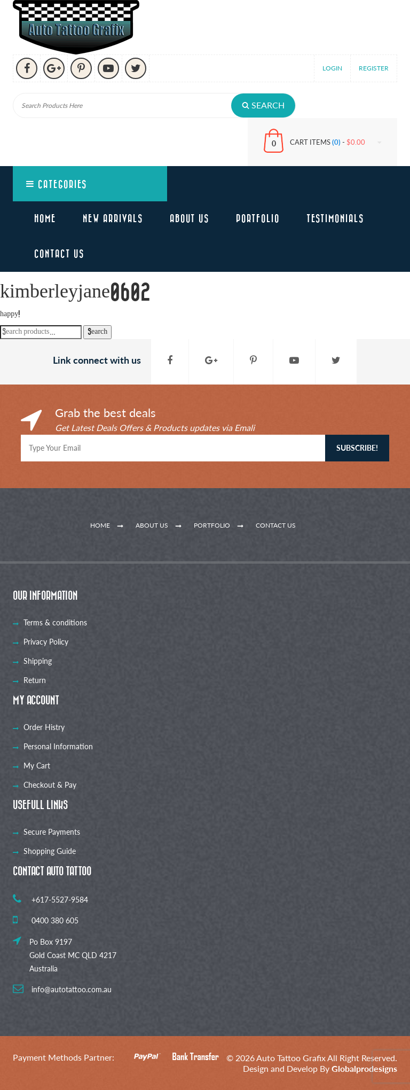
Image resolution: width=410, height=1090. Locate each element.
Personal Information (58, 746)
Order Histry (44, 727)
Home (45, 219)
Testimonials (335, 219)
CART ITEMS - (335, 142)
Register (374, 68)
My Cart (36, 765)
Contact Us (59, 254)
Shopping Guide (49, 851)
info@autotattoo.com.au (62, 989)
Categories (56, 184)
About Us (189, 219)
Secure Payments (51, 831)
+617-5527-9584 (50, 899)
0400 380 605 (45, 920)
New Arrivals (113, 219)
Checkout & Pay (49, 784)
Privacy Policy (45, 641)
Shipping (37, 660)
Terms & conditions (55, 622)
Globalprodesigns (364, 1068)
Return (34, 680)
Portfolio (258, 219)
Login (332, 68)
